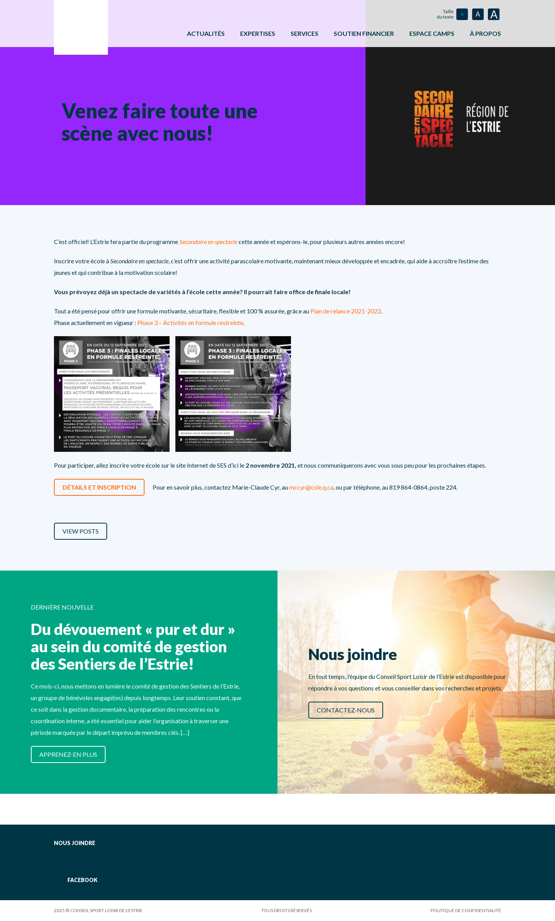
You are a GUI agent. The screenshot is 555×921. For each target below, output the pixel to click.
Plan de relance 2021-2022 (345, 311)
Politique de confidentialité (466, 910)
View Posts (80, 531)
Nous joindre (74, 843)
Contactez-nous (346, 710)
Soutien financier (364, 33)
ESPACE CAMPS (431, 33)
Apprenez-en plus (68, 754)
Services (304, 33)
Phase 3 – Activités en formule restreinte (190, 322)
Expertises (257, 33)
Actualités (206, 33)
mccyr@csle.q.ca (311, 487)
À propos (485, 33)
